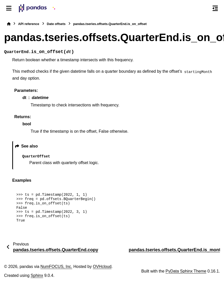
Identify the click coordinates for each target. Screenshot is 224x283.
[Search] (204, 8)
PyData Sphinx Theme (186, 271)
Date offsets (56, 24)
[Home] (8, 24)
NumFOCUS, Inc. (56, 266)
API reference (28, 24)
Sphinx (37, 275)
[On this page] (215, 8)
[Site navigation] (9, 8)
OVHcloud (102, 266)
